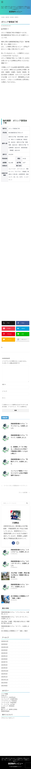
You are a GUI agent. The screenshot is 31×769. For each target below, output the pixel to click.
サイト (4, 398)
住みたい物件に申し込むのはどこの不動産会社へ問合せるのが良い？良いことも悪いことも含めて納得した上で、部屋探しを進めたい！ (15, 760)
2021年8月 (4, 685)
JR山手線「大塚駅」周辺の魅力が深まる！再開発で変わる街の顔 (20, 575)
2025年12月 (4, 641)
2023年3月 (4, 668)
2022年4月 (4, 674)
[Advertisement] (15, 101)
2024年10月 (4, 647)
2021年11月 (4, 679)
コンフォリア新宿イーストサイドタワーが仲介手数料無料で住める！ (19, 473)
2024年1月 (4, 656)
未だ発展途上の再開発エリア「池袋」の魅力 (14, 631)
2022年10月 (4, 671)
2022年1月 (4, 677)
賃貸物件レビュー (15, 12)
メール (4, 391)
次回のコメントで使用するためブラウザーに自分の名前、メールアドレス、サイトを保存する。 (15, 405)
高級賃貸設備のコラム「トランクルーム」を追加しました (19, 426)
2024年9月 (4, 650)
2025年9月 (4, 644)
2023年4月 (4, 665)
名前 (4, 384)
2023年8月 (4, 659)
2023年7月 (4, 662)
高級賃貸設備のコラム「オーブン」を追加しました (15, 627)
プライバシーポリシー (7, 718)
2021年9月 (4, 682)
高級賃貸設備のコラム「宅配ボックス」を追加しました (19, 462)
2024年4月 (4, 653)
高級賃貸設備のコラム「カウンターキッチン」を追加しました (20, 563)
